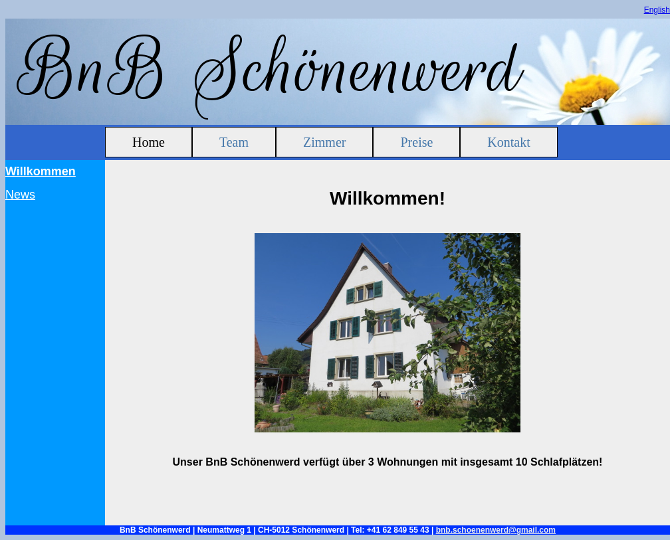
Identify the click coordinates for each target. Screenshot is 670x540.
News (20, 194)
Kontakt (508, 142)
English (657, 10)
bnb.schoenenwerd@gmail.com (496, 530)
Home (148, 142)
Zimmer (324, 142)
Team (234, 142)
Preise (416, 142)
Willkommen (40, 171)
